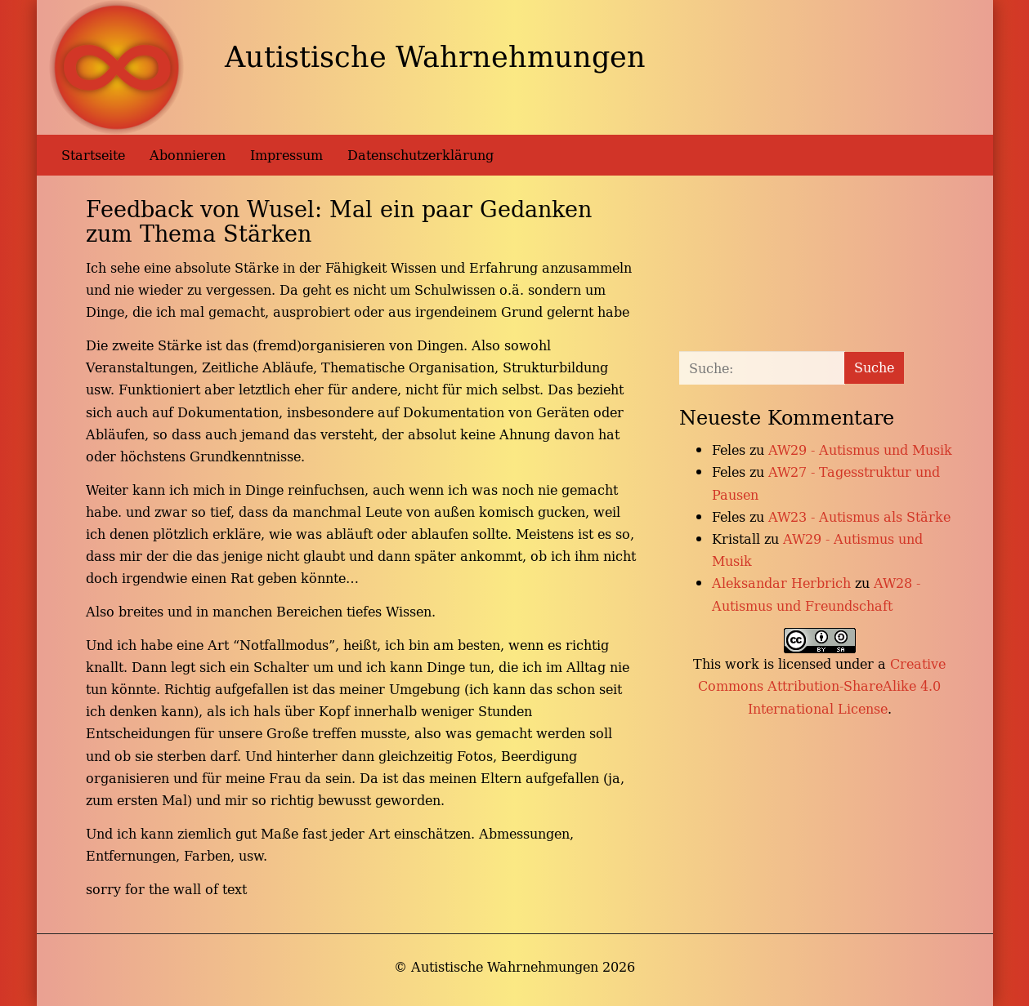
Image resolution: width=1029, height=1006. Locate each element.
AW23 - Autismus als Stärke (859, 517)
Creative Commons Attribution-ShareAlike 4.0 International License (822, 686)
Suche (874, 367)
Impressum (286, 155)
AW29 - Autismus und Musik (860, 450)
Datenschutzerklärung (420, 155)
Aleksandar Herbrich (781, 583)
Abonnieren (188, 155)
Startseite (93, 155)
